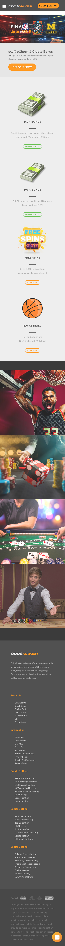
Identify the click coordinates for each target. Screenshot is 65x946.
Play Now (32, 282)
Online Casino (21, 709)
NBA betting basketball (26, 781)
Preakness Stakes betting (27, 863)
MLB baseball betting (25, 785)
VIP (16, 719)
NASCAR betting (23, 816)
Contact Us (20, 702)
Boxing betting (22, 829)
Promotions (20, 722)
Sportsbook (20, 706)
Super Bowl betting (24, 819)
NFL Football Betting (25, 778)
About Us (19, 737)
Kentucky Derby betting (26, 860)
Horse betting (21, 801)
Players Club (21, 715)
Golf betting (21, 794)
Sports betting (22, 835)
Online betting (22, 870)
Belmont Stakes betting (26, 854)
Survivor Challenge (24, 876)
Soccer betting (22, 797)
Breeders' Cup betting (25, 867)
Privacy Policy (21, 756)
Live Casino (20, 712)
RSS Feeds (20, 750)
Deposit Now (22, 67)
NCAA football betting (26, 788)
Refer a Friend (21, 763)
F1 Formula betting (24, 839)
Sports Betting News (25, 760)
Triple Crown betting (25, 857)
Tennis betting (22, 822)
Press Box (19, 747)
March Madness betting (26, 832)
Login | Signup (48, 6)
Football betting (22, 873)
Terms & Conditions (24, 753)
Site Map (19, 743)
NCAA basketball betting (27, 791)
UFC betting (21, 826)
